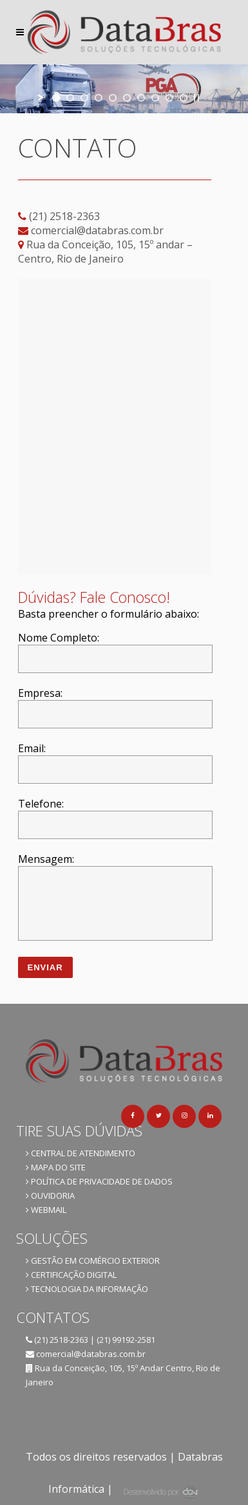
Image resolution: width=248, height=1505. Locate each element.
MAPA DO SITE (56, 1167)
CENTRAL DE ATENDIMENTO (80, 1153)
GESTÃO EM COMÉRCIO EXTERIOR (93, 1260)
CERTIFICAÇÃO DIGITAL (71, 1274)
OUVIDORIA (50, 1195)
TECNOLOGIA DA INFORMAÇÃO (87, 1289)
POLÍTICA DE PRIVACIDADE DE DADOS (99, 1181)
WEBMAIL (46, 1209)
